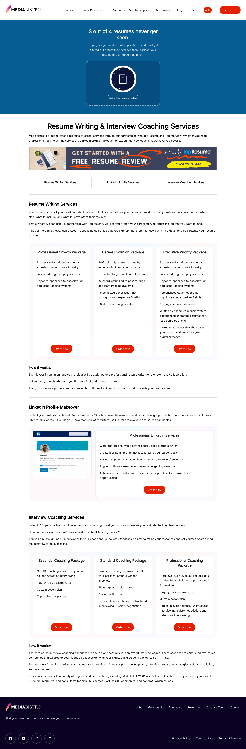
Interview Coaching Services (186, 182)
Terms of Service (230, 738)
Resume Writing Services (60, 182)
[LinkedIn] (49, 738)
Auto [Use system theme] (207, 10)
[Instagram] (36, 738)
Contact (235, 707)
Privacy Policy (181, 738)
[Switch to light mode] (193, 10)
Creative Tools (215, 707)
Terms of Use (204, 738)
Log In (181, 10)
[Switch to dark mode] (200, 10)
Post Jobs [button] (230, 10)
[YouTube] (23, 738)
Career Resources (93, 10)
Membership (155, 707)
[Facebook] (10, 738)
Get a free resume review (123, 98)
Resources (194, 707)
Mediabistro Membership (130, 10)
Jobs (69, 10)
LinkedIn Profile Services (123, 182)
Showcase (162, 10)
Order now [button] (61, 349)
